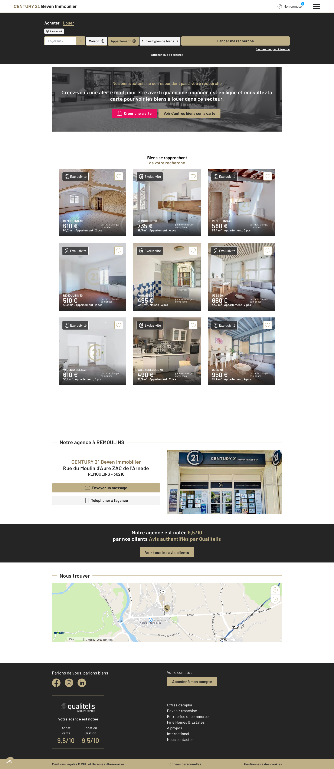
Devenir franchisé (182, 710)
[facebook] (56, 683)
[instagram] (69, 683)
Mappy (91, 639)
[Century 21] (45, 6)
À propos (174, 728)
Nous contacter (180, 739)
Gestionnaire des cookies (263, 764)
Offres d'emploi (179, 705)
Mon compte (290, 6)
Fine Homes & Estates (186, 722)
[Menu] (316, 6)
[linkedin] (82, 683)
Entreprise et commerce (188, 716)
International (178, 733)
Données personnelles (184, 764)
